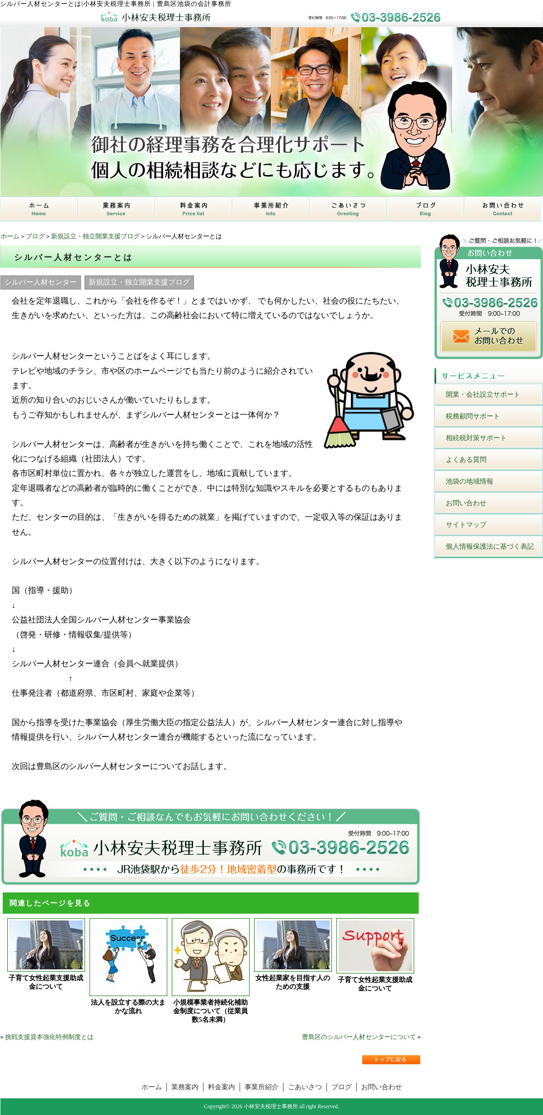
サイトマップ (466, 524)
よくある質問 (466, 459)
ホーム (9, 236)
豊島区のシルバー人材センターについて (359, 1037)
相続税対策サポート (476, 437)
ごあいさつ (305, 1087)
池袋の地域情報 (469, 481)
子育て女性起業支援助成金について (46, 982)
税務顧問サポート (473, 416)
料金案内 (221, 1087)
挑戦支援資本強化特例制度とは (49, 1037)
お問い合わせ (466, 503)
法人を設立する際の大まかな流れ (128, 1007)
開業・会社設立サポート (483, 394)
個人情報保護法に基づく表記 (490, 546)
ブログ (35, 236)
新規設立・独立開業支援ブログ (95, 236)
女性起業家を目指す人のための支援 (292, 982)
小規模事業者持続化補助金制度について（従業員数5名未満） (210, 1011)
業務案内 (184, 1087)
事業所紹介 (262, 1087)
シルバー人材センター (41, 282)
